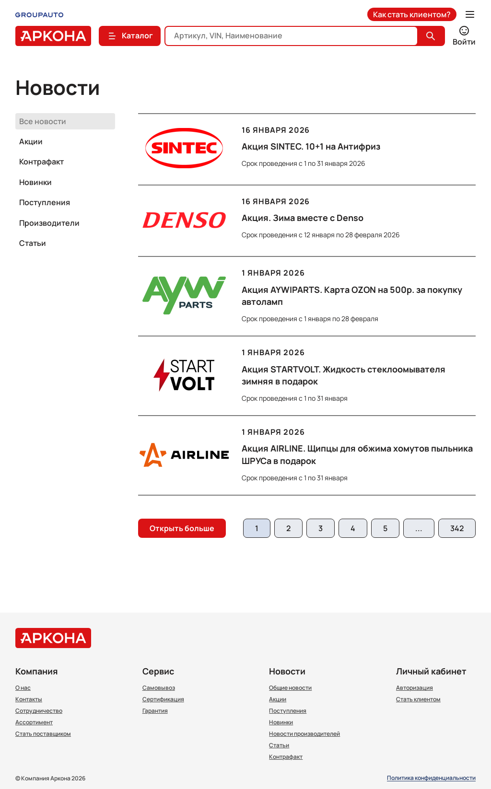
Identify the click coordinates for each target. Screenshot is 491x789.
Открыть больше (182, 528)
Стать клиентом (418, 699)
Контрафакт (41, 161)
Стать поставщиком (43, 734)
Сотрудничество (38, 711)
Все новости (42, 121)
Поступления (44, 202)
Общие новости (290, 688)
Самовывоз (158, 688)
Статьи (32, 243)
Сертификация (163, 699)
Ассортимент (34, 722)
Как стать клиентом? (412, 14)
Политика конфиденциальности (431, 778)
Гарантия (155, 711)
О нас (23, 688)
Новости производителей (304, 734)
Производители (49, 223)
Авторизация (414, 688)
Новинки (35, 182)
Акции (31, 141)
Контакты (28, 699)
